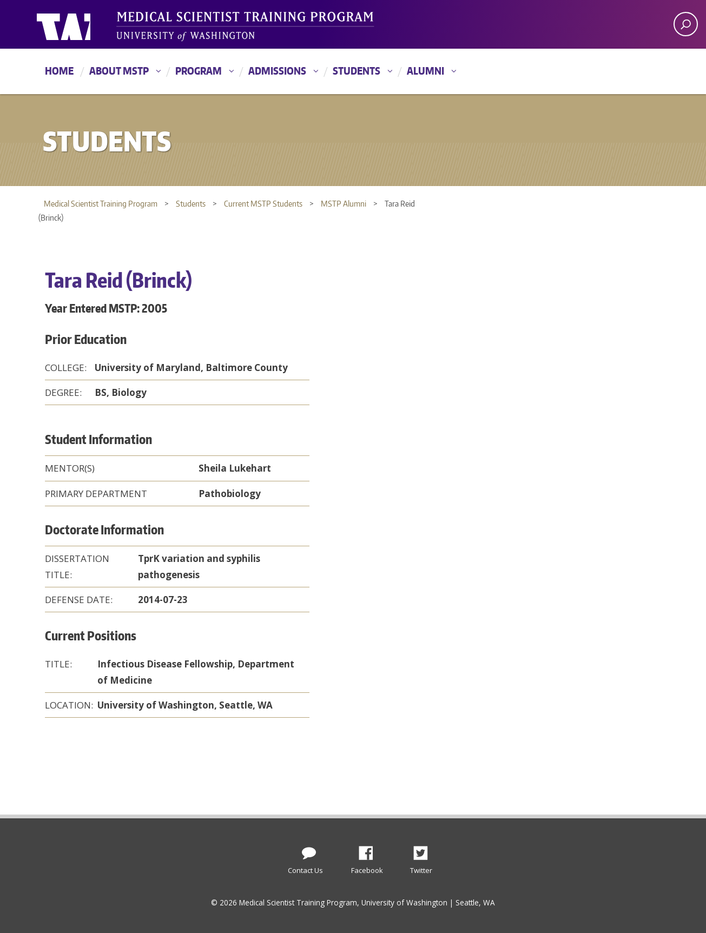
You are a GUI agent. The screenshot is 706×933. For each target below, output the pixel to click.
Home (59, 70)
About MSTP (119, 70)
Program (198, 70)
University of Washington (81, 24)
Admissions (277, 70)
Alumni (425, 70)
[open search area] (686, 24)
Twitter (424, 850)
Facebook (370, 850)
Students (356, 70)
